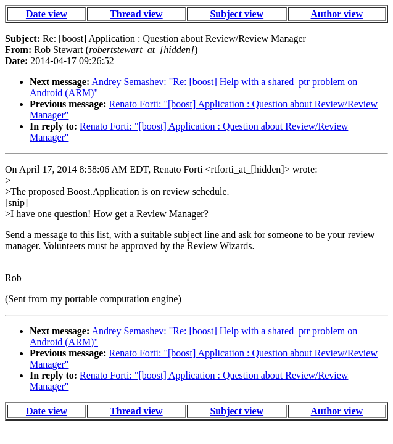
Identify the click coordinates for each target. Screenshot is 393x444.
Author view (337, 14)
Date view (46, 14)
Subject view (236, 14)
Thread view (136, 14)
